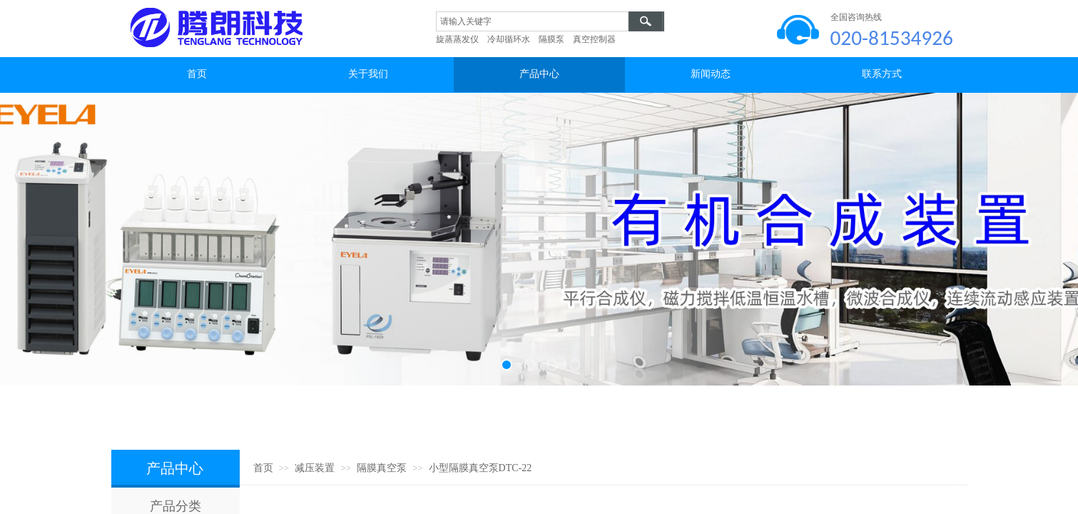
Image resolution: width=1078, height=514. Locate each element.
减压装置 (315, 468)
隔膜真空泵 (382, 468)
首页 (263, 468)
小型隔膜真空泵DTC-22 (480, 468)
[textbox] (532, 21)
